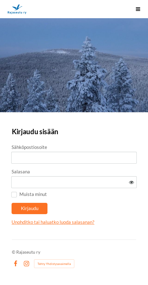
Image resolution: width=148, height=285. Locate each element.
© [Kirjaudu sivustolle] (14, 252)
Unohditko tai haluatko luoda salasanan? (53, 222)
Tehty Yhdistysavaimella (54, 264)
